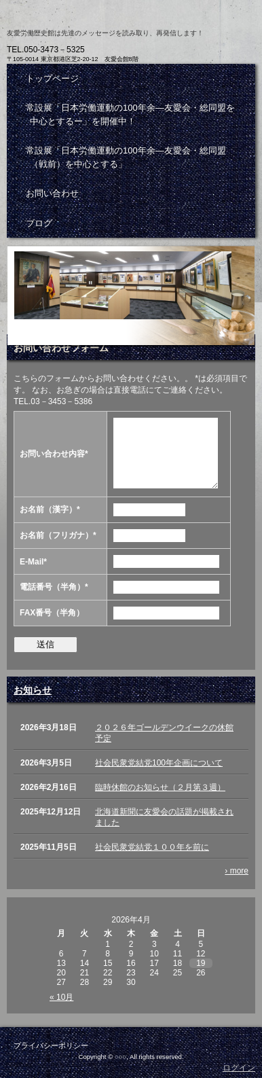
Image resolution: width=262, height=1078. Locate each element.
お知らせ (33, 690)
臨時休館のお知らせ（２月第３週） (160, 787)
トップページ (52, 78)
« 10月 (61, 997)
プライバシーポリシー (51, 1045)
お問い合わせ (52, 193)
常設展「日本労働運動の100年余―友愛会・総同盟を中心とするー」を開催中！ (130, 114)
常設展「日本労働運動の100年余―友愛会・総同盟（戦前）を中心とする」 (126, 157)
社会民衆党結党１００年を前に (152, 847)
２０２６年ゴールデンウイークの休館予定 (164, 733)
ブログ (39, 223)
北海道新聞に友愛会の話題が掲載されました (164, 817)
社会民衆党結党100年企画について (159, 763)
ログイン (239, 1068)
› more (236, 871)
